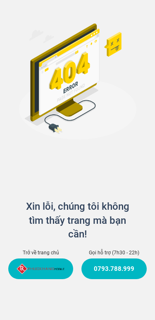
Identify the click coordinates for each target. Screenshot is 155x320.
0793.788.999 (114, 269)
